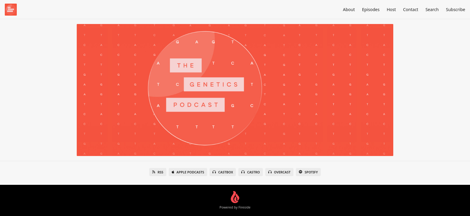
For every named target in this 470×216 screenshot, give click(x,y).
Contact (410, 9)
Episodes (370, 9)
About (349, 9)
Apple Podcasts (188, 172)
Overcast (279, 172)
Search (432, 9)
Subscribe (455, 9)
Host (391, 9)
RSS (157, 172)
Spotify (308, 172)
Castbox (223, 172)
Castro (250, 172)
